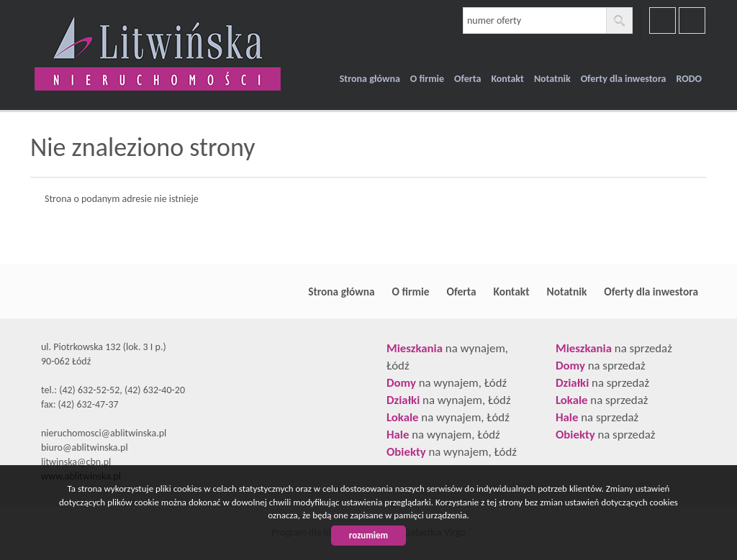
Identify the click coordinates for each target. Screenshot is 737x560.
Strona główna (370, 79)
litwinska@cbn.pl (76, 462)
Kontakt (507, 79)
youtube (692, 20)
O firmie (427, 79)
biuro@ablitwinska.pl (84, 447)
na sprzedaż (614, 348)
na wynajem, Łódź (446, 382)
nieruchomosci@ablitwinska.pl (103, 433)
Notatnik (552, 79)
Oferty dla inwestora (623, 79)
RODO (689, 79)
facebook (662, 20)
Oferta (467, 79)
